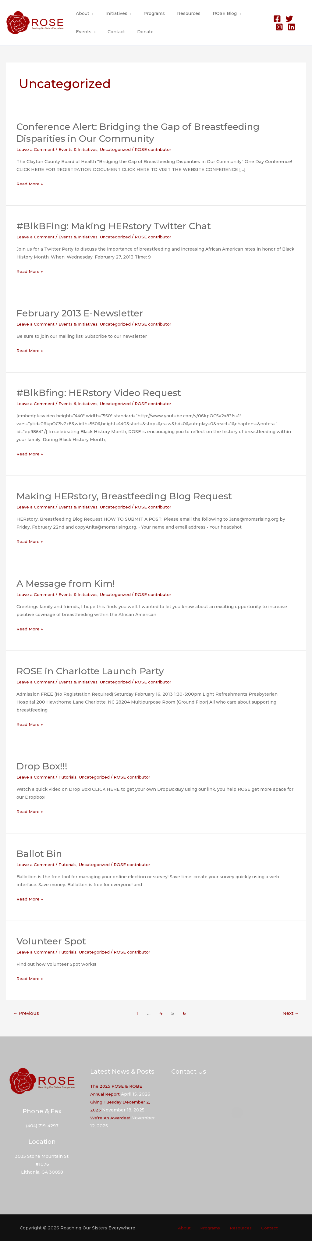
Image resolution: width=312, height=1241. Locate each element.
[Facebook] (274, 19)
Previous (26, 1013)
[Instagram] (298, 19)
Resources (176, 13)
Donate (108, 31)
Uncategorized (121, 149)
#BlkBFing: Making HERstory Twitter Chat (113, 226)
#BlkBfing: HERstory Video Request (98, 392)
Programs (145, 13)
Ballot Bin (39, 853)
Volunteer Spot (51, 941)
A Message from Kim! (65, 583)
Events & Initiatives (81, 149)
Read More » (30, 184)
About (80, 13)
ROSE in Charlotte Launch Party (90, 670)
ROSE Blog (208, 13)
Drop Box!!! (41, 766)
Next (290, 1013)
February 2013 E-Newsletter (79, 313)
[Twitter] (286, 19)
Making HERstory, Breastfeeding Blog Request (124, 496)
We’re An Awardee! (111, 1118)
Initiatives (111, 13)
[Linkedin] (276, 27)
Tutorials (70, 777)
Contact (82, 31)
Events (240, 13)
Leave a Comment (36, 149)
